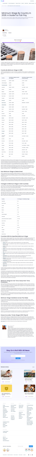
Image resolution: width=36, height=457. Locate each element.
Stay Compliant (13, 411)
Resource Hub (29, 412)
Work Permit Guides (30, 422)
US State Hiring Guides (29, 411)
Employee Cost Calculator (29, 414)
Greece (3, 133)
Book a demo (3, 321)
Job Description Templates (29, 419)
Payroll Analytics (5, 411)
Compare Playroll (5, 431)
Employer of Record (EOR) (6, 407)
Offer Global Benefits (5, 424)
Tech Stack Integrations (13, 416)
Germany (3, 100)
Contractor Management (5, 410)
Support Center (5, 438)
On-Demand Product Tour (30, 406)
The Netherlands (4, 85)
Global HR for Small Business (22, 415)
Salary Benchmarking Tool (30, 417)
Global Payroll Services (5, 413)
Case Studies (5, 432)
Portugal (3, 131)
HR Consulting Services (5, 426)
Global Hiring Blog (29, 407)
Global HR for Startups (21, 413)
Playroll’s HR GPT (5, 417)
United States (4, 104)
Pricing (4, 405)
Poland (3, 117)
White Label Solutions (4, 416)
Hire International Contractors (13, 408)
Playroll (8, 317)
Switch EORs (12, 410)
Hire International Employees (13, 406)
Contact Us (4, 439)
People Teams (21, 406)
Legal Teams (21, 407)
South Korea (4, 102)
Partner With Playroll (6, 440)
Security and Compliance (13, 419)
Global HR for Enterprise (21, 418)
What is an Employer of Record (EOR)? (30, 424)
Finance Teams (21, 405)
